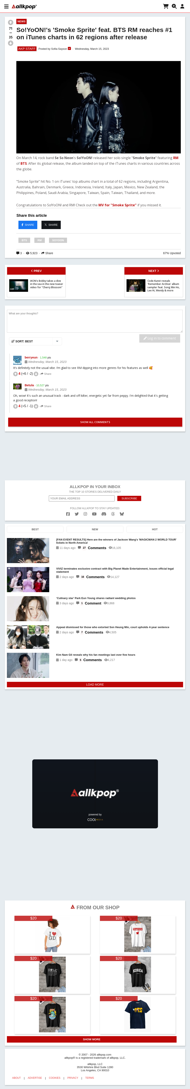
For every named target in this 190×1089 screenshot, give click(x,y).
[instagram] (85, 514)
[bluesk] (122, 514)
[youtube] (94, 514)
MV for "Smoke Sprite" (117, 205)
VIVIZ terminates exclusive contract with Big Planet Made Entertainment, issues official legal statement (115, 570)
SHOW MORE (91, 1039)
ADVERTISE (35, 1077)
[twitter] (77, 514)
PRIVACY (72, 1077)
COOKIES (55, 1077)
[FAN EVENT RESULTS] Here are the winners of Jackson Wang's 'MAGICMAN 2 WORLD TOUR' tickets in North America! (116, 541)
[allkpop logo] (23, 7)
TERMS (89, 1077)
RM (175, 158)
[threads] (113, 514)
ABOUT (16, 1077)
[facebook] (68, 514)
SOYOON (58, 240)
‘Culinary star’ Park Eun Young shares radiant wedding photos (96, 598)
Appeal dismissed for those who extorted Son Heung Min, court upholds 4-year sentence (112, 627)
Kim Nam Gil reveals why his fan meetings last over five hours (95, 654)
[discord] (103, 514)
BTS (24, 163)
